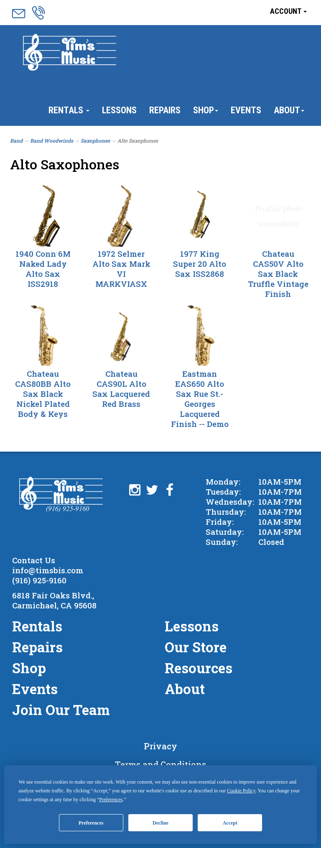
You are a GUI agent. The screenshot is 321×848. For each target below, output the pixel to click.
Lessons (119, 110)
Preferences (91, 823)
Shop (205, 110)
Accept (230, 823)
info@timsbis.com (47, 570)
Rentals (68, 110)
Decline (160, 823)
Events (246, 110)
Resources (198, 668)
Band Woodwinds (51, 140)
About (289, 110)
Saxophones (95, 140)
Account (288, 11)
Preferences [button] (110, 799)
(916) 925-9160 (39, 580)
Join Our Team (61, 709)
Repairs (165, 110)
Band (16, 140)
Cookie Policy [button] (241, 791)
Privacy (160, 746)
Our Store (196, 647)
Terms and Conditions (160, 764)
